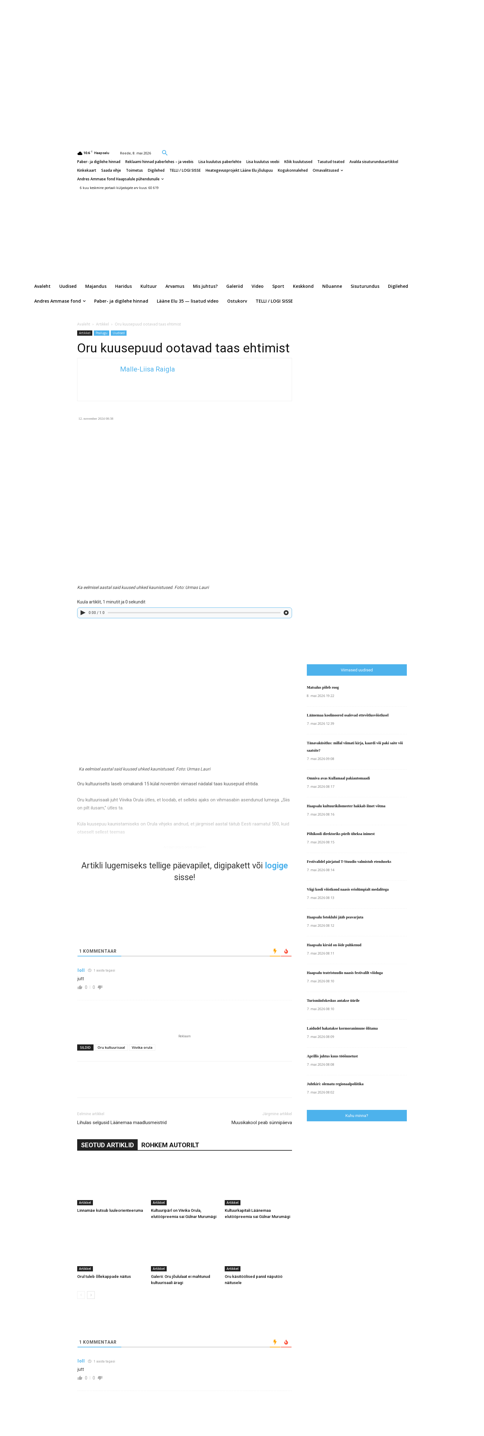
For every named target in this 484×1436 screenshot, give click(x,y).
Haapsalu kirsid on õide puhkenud (334, 945)
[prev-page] (81, 1295)
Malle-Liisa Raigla (147, 369)
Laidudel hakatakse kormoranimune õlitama (342, 1028)
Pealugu (101, 333)
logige (276, 866)
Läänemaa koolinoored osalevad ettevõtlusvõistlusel (348, 715)
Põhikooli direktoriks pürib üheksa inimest (341, 834)
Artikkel (102, 324)
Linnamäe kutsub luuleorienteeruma (110, 1210)
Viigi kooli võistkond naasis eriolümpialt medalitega (348, 889)
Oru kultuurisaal (111, 1047)
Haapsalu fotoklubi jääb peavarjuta (335, 917)
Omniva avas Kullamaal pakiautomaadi (338, 778)
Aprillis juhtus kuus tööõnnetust (332, 1056)
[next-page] (91, 1295)
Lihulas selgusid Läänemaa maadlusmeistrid (122, 1122)
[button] (165, 152)
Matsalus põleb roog (323, 687)
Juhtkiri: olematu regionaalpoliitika (335, 1084)
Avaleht (83, 324)
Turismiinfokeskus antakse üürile (333, 1000)
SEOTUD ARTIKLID (107, 1145)
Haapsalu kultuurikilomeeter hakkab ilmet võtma (346, 806)
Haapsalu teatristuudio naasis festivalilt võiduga (345, 973)
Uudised (119, 333)
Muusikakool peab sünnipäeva (262, 1122)
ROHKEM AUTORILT (170, 1145)
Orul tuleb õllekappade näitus (104, 1276)
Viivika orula (142, 1047)
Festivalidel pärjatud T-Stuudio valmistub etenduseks (349, 861)
